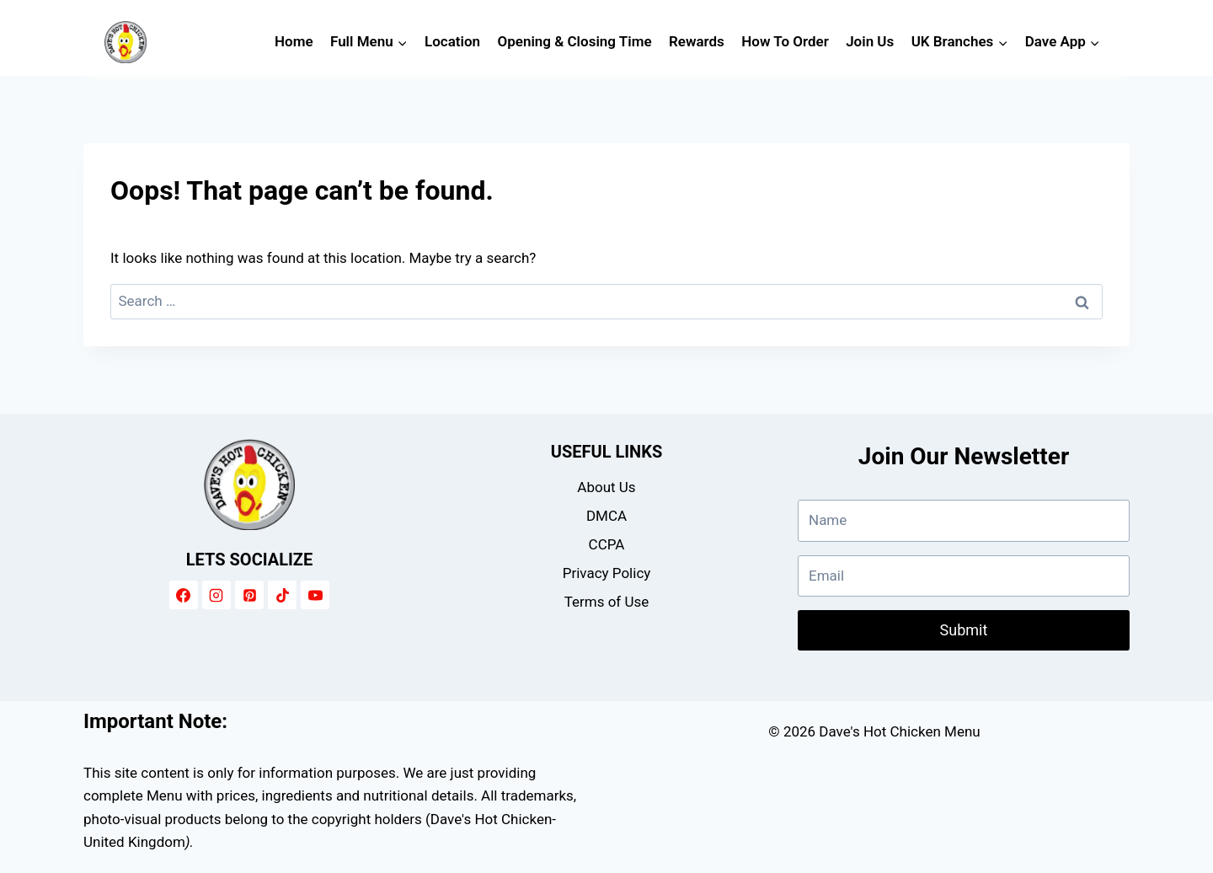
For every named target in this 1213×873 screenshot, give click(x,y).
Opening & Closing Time (575, 41)
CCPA (607, 544)
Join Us (870, 41)
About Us (606, 487)
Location (452, 41)
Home (294, 41)
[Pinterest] (249, 595)
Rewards (696, 41)
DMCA (606, 515)
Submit (964, 630)
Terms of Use (606, 601)
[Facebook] (183, 595)
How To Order (785, 41)
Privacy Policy (607, 573)
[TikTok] (282, 595)
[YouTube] (315, 595)
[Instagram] (216, 595)
